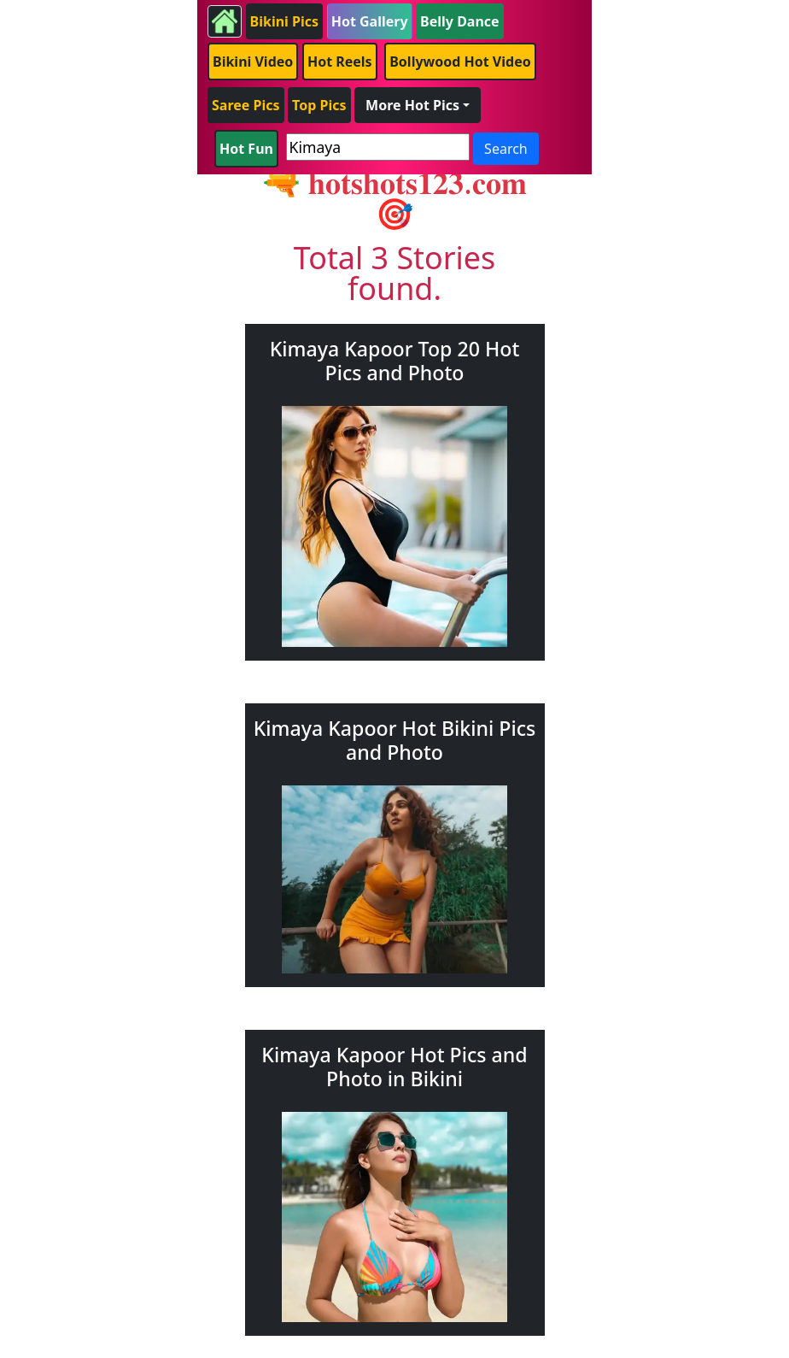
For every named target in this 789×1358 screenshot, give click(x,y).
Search (506, 148)
